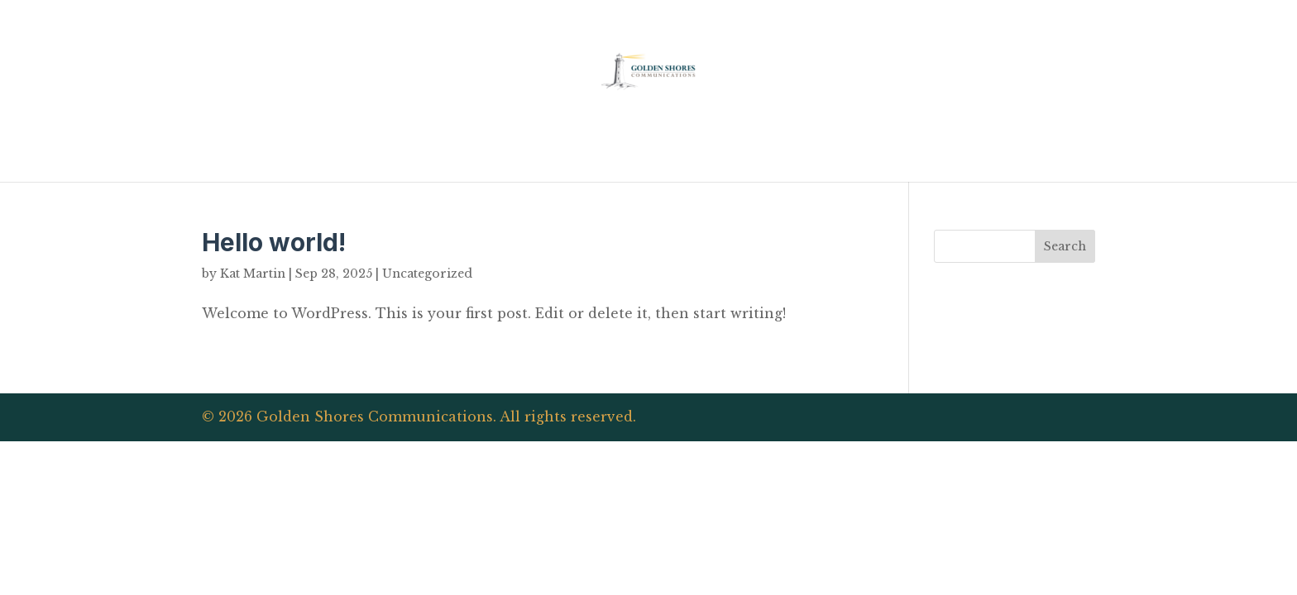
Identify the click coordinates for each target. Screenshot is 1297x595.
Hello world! (274, 242)
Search (1065, 246)
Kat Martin (252, 273)
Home (647, 151)
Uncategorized (427, 273)
